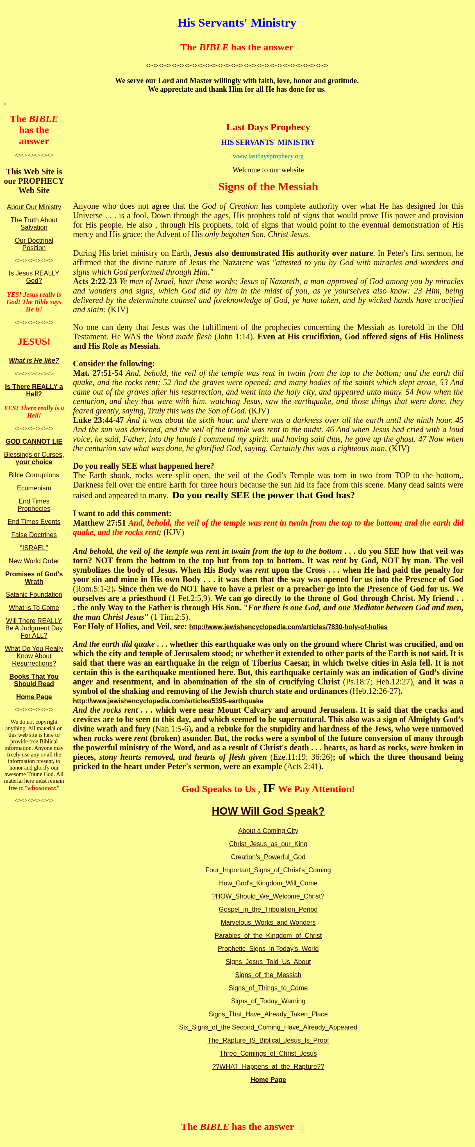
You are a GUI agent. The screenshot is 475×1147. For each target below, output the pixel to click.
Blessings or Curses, (34, 458)
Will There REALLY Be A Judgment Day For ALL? (34, 628)
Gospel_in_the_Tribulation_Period (268, 909)
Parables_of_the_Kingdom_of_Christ (268, 935)
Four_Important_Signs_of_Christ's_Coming (268, 870)
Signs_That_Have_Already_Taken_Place (268, 1014)
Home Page (34, 696)
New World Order (34, 561)
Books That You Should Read (34, 680)
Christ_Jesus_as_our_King (268, 843)
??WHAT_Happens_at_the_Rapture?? (268, 1066)
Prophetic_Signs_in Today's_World (268, 948)
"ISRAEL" (34, 547)
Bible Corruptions (34, 475)
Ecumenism (34, 488)
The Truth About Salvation (34, 224)
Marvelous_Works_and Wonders (268, 922)
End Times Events (34, 521)
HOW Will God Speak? (268, 811)
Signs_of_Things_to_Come (268, 987)
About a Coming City (268, 830)
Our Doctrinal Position (34, 244)
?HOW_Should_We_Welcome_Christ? (268, 896)
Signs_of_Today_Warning (268, 1001)
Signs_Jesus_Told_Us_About (268, 961)
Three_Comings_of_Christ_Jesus (268, 1053)
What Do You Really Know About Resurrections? (34, 656)
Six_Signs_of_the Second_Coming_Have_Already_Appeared (268, 1027)
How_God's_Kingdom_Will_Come (268, 883)
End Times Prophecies (34, 505)
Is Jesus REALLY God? (34, 277)
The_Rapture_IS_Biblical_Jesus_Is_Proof (268, 1040)
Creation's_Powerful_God (268, 856)
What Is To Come (34, 607)
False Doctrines (34, 534)
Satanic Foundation (34, 594)
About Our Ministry (34, 206)
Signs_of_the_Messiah (268, 974)
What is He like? (34, 360)
